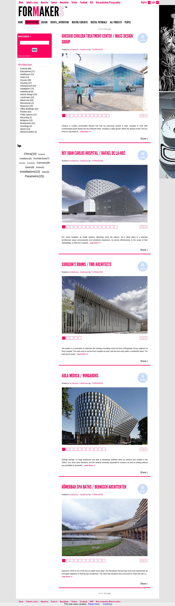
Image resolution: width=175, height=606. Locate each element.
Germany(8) (43, 162)
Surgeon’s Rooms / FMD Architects (86, 264)
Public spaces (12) (28, 114)
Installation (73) (27, 89)
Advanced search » (25, 56)
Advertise (44, 2)
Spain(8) (29, 167)
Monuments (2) (27, 103)
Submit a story (32, 2)
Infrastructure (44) (28, 86)
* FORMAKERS (97, 50)
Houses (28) (25, 80)
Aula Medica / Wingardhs (80, 376)
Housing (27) (26, 83)
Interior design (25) (28, 94)
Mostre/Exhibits (80, 22)
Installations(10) (30, 171)
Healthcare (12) (27, 74)
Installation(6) (26, 158)
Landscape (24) (27, 97)
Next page (107, 29)
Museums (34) (26, 106)
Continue (107, 604)
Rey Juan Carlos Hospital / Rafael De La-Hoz (93, 153)
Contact (54, 2)
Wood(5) (22, 163)
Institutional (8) (26, 91)
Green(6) (40, 167)
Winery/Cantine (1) (28, 132)
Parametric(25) (34, 176)
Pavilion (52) (25, 112)
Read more (94, 604)
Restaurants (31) (27, 123)
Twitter (74, 2)
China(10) (30, 153)
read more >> (85, 132)
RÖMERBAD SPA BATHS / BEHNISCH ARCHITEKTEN (94, 487)
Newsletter (64, 2)
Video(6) (45, 172)
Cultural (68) (25, 68)
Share (143, 138)
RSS (91, 2)
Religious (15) (26, 120)
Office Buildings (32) (29, 109)
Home (20, 22)
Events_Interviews (59, 22)
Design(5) (41, 154)
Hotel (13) (24, 77)
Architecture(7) (41, 158)
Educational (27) (27, 71)
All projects (116, 22)
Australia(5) (31, 163)
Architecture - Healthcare (78, 50)
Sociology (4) (26, 126)
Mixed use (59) (27, 100)
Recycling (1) (26, 117)
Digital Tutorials (99, 22)
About (21, 2)
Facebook (83, 2)
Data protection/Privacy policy (108, 2)
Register (146, 2)
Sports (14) (25, 129)
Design (44, 22)
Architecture (32, 22)
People (128, 22)
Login (155, 2)
